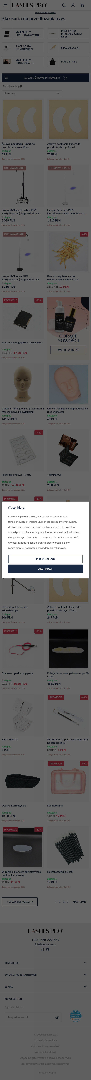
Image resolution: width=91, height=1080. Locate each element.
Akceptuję (45, 569)
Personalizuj (45, 559)
